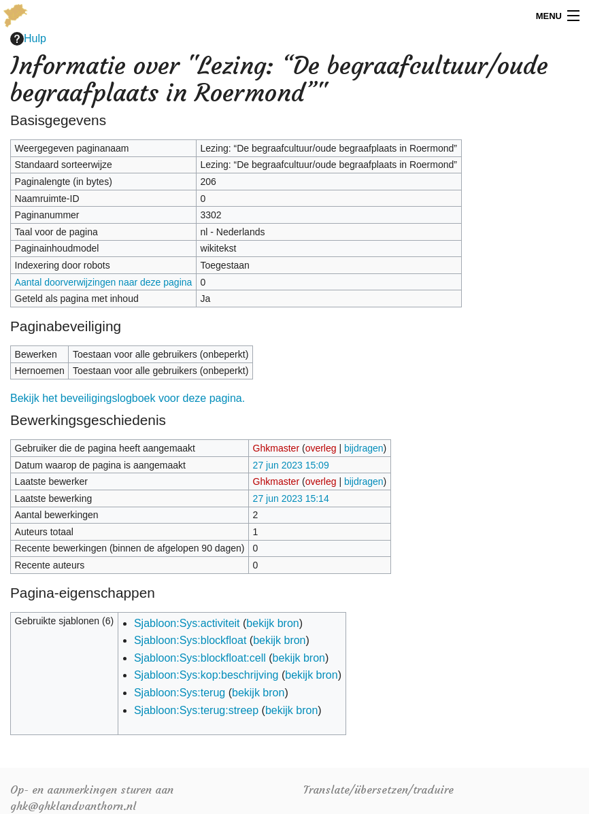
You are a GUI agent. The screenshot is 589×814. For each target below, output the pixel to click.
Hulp (28, 39)
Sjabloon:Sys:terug (179, 692)
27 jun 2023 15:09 (291, 465)
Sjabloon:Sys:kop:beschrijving (206, 675)
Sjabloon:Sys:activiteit (187, 623)
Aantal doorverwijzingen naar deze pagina (103, 282)
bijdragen (364, 448)
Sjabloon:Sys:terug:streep (196, 710)
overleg (321, 448)
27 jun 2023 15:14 (291, 498)
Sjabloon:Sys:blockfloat (190, 640)
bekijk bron (272, 623)
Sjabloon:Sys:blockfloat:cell (200, 658)
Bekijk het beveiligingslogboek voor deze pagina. (127, 398)
